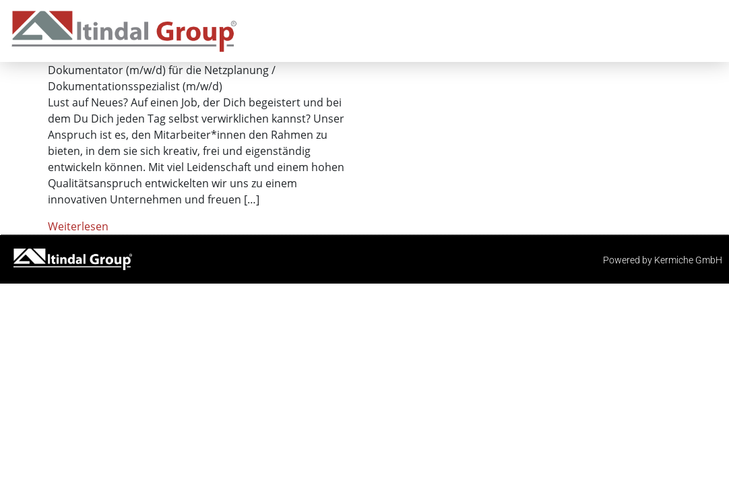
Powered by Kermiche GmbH (662, 260)
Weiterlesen (78, 226)
